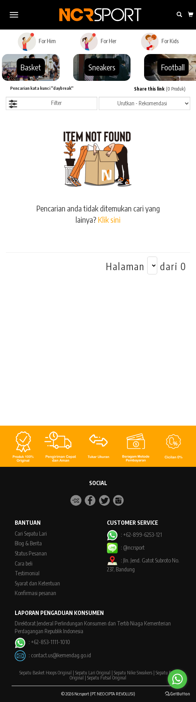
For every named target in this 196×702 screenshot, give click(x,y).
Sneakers (101, 67)
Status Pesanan (31, 553)
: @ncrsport (125, 547)
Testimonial (27, 573)
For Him (36, 41)
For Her (97, 41)
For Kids (159, 41)
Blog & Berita (28, 543)
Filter (35, 104)
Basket (31, 67)
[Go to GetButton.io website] (177, 694)
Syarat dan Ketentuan (37, 583)
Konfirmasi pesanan (35, 593)
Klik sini (109, 219)
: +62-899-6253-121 (134, 534)
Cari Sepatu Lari (31, 533)
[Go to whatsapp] (177, 679)
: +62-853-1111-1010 (42, 642)
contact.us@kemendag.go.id (61, 655)
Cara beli (24, 563)
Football (173, 67)
